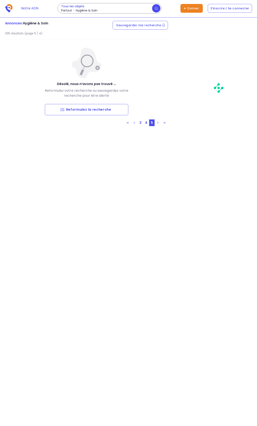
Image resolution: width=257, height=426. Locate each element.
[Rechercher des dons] (109, 8)
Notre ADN (29, 8)
